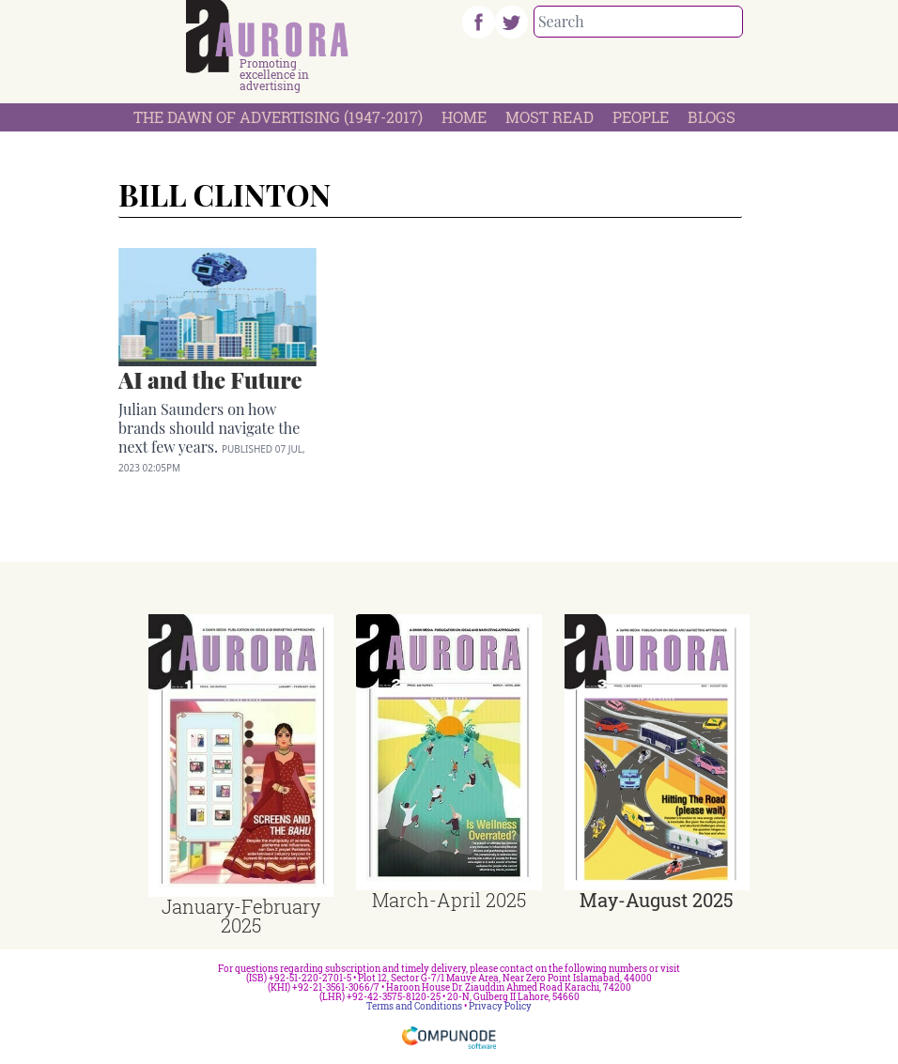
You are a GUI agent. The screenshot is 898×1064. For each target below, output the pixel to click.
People (640, 117)
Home (464, 117)
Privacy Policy (500, 1006)
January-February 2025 (241, 915)
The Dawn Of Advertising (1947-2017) (278, 117)
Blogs (711, 117)
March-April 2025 (449, 899)
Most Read (549, 117)
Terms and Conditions (414, 1006)
